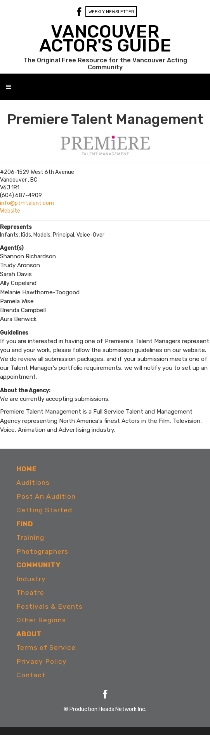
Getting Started (44, 510)
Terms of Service (46, 647)
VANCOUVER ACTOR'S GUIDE (105, 38)
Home (26, 469)
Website (10, 211)
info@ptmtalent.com (27, 203)
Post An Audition (46, 496)
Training (30, 537)
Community (38, 565)
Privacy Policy (41, 661)
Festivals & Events (49, 606)
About (29, 634)
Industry (31, 579)
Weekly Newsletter (111, 11)
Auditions (33, 482)
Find (24, 524)
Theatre (30, 592)
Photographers (42, 551)
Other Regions (41, 620)
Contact (30, 675)
